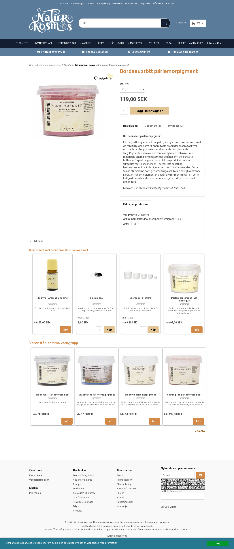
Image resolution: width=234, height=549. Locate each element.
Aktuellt (121, 497)
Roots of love (131, 3)
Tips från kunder (81, 497)
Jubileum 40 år (214, 43)
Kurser (91, 3)
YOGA (168, 43)
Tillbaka (36, 241)
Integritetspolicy (125, 502)
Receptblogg (103, 3)
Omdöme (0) (175, 125)
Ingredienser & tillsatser (61, 65)
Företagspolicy (124, 480)
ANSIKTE (86, 43)
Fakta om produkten (135, 204)
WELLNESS (154, 43)
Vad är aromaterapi (83, 480)
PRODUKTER (22, 43)
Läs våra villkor (168, 507)
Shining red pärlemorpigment (184, 394)
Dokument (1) (153, 125)
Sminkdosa (96, 298)
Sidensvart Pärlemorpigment (52, 394)
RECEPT (182, 43)
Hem (31, 65)
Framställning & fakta (84, 475)
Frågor (76, 506)
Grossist (77, 510)
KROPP (100, 43)
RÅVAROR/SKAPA (43, 43)
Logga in (181, 22)
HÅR (112, 43)
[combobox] (36, 493)
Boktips (77, 484)
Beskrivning (130, 125)
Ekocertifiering (124, 484)
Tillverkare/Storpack (83, 502)
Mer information (108, 542)
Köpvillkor (145, 3)
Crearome (41, 65)
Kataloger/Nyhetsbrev (84, 493)
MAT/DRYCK (136, 43)
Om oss (64, 3)
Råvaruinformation (126, 488)
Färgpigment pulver (85, 65)
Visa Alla (200, 431)
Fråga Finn (158, 3)
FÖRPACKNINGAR (67, 43)
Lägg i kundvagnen (149, 111)
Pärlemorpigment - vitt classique (184, 299)
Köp (109, 329)
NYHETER (117, 3)
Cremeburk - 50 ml (140, 298)
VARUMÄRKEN (196, 43)
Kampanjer (122, 506)
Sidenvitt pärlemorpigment (140, 394)
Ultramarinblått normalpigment (96, 394)
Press (120, 475)
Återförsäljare (78, 3)
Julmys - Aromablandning (52, 298)
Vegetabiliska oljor (39, 480)
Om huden (78, 488)
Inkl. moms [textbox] (35, 493)
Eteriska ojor (36, 475)
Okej (217, 543)
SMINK (121, 43)
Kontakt (170, 3)
